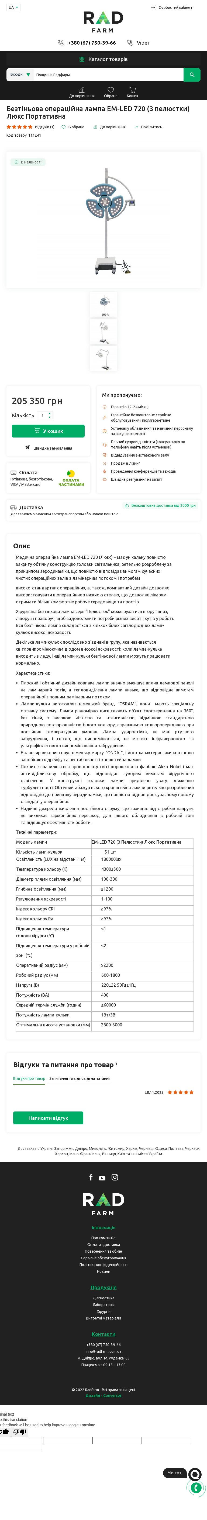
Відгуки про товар (29, 1078)
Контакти (103, 1334)
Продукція (104, 1287)
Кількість (23, 415)
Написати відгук (48, 1118)
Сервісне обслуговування (103, 1258)
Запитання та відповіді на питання (79, 1078)
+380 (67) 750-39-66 (92, 43)
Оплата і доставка (103, 1244)
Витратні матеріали (103, 1318)
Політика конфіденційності (103, 1265)
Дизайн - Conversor (103, 1395)
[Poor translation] (19, 1432)
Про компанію (103, 1238)
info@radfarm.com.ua (103, 1351)
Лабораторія (104, 1305)
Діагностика (103, 1298)
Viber (143, 43)
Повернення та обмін (103, 1251)
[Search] (117, 75)
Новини (103, 1271)
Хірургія (104, 1311)
